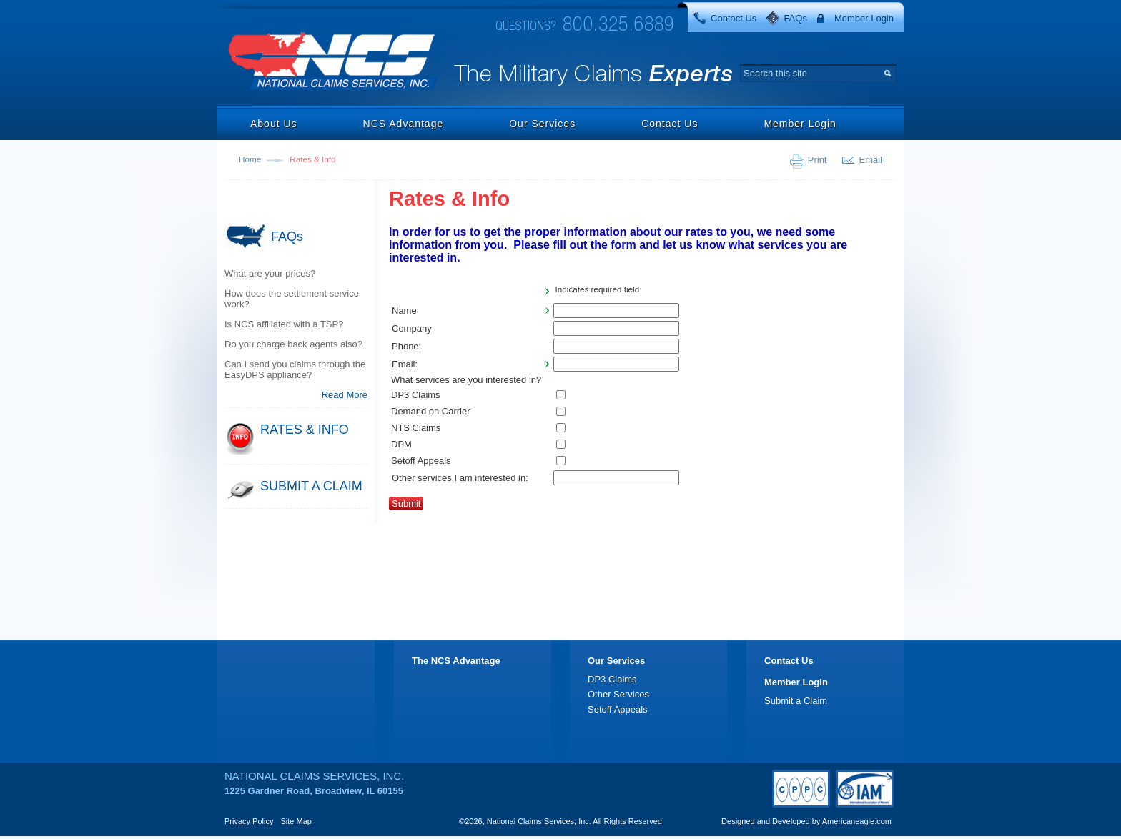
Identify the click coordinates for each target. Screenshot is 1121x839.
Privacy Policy (248, 821)
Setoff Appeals (618, 709)
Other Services (618, 694)
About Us (273, 123)
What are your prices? (269, 273)
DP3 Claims (612, 679)
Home (250, 159)
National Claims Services (333, 62)
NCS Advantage (403, 123)
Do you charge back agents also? (293, 344)
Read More (344, 394)
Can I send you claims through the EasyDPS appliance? (294, 369)
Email (870, 159)
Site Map (296, 821)
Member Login (864, 18)
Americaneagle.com (857, 821)
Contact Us (733, 18)
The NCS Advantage (456, 660)
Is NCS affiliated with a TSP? (283, 324)
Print (817, 159)
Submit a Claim (795, 700)
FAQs (795, 18)
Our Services (542, 123)
